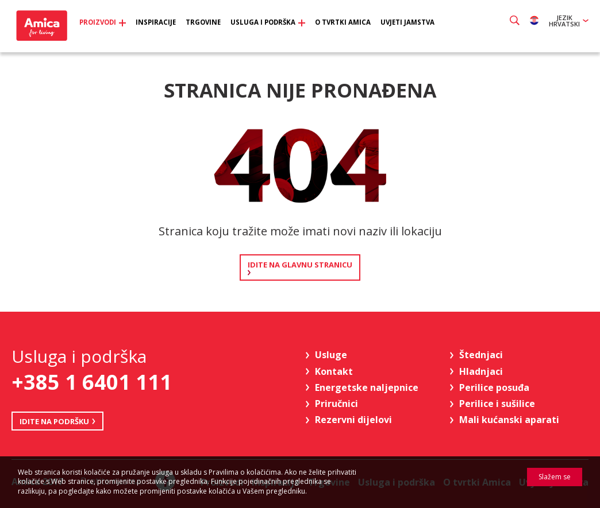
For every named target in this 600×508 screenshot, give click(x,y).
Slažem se (555, 477)
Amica (44, 29)
